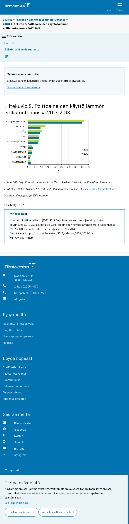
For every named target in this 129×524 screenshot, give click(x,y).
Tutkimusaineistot (14, 398)
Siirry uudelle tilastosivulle (23, 87)
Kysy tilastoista (12, 330)
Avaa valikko (11, 36)
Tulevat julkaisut (13, 392)
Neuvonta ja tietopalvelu (18, 323)
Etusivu (8, 19)
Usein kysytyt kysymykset (18, 336)
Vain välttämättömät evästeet (58, 512)
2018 (6, 24)
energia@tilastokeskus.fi (101, 189)
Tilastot (20, 19)
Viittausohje (18, 213)
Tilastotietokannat (14, 373)
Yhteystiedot (13, 470)
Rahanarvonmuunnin (16, 386)
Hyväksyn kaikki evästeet (21, 512)
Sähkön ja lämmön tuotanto (47, 19)
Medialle (8, 342)
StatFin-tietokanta (14, 367)
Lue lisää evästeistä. (17, 502)
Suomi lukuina (11, 379)
